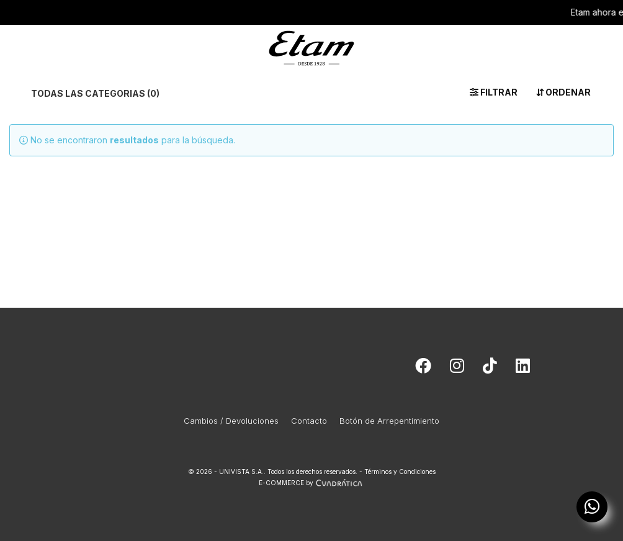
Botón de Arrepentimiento (389, 421)
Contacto (309, 421)
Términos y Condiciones (400, 471)
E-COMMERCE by (312, 482)
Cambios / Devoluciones (231, 421)
